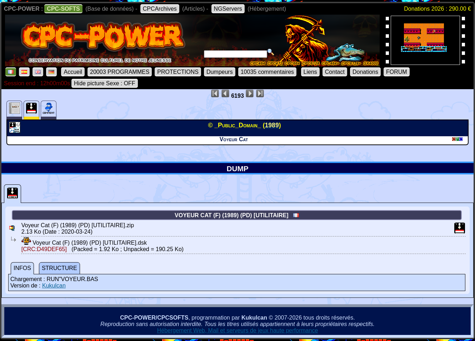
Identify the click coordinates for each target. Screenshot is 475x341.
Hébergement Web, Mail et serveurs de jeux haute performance (237, 330)
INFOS (22, 268)
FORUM (396, 72)
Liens (310, 72)
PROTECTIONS (178, 72)
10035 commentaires (267, 72)
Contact (335, 72)
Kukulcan (54, 286)
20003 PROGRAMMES (119, 72)
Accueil (73, 72)
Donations (365, 72)
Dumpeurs (219, 72)
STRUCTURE (59, 268)
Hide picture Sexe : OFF (104, 83)
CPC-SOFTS (63, 9)
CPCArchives (160, 9)
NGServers (228, 9)
